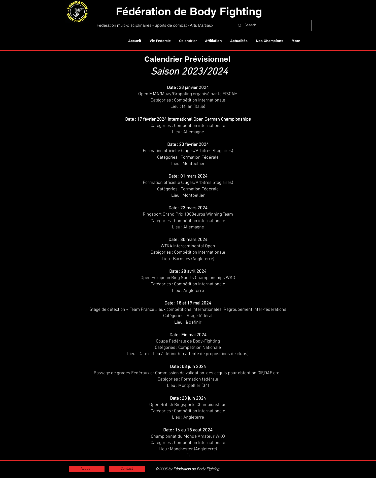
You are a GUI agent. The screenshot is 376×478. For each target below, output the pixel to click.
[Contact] (127, 469)
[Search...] (273, 25)
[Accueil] (87, 469)
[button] (160, 41)
